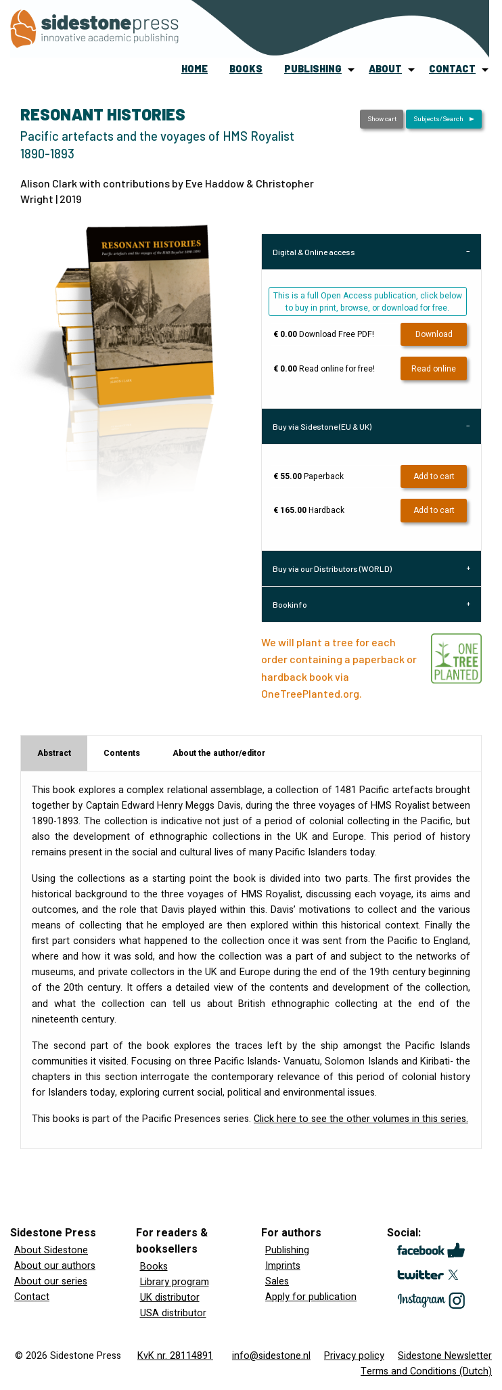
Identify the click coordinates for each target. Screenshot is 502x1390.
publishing (313, 68)
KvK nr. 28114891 (175, 1356)
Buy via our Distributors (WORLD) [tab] (332, 568)
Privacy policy (354, 1356)
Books (154, 1266)
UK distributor (170, 1298)
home (194, 68)
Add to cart (434, 476)
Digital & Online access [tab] (314, 251)
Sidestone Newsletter (445, 1356)
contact (452, 68)
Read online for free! (324, 369)
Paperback (308, 476)
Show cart (381, 119)
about (385, 68)
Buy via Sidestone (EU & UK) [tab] (322, 426)
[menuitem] (194, 69)
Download (434, 334)
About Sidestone (51, 1250)
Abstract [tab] (54, 753)
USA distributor (173, 1313)
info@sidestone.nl (271, 1356)
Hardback (308, 510)
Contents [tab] (122, 753)
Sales (277, 1281)
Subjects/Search (438, 119)
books (246, 68)
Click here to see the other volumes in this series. (361, 1119)
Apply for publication (311, 1297)
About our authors (54, 1266)
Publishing (287, 1250)
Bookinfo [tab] (290, 604)
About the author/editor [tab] (219, 753)
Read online (433, 369)
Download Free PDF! (323, 334)
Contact (31, 1297)
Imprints (282, 1266)
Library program (174, 1282)
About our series (50, 1281)
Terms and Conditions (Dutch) (426, 1371)
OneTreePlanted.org (310, 693)
